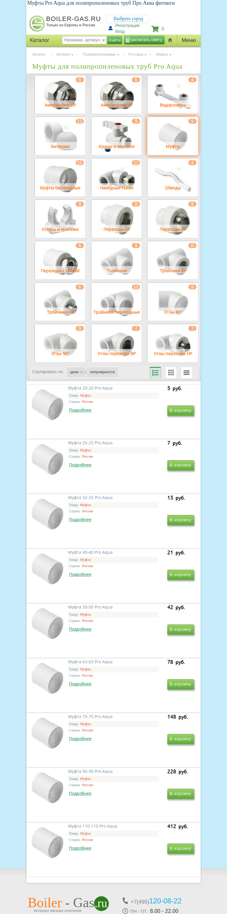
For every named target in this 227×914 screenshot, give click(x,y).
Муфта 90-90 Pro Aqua (145, 701)
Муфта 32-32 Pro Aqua (65, 531)
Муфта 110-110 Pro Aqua (67, 786)
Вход (120, 31)
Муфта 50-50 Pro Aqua (65, 616)
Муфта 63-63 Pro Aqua (145, 616)
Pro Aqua (136, 54)
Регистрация (127, 25)
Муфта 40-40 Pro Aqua (145, 531)
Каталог (39, 54)
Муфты (162, 54)
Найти (115, 40)
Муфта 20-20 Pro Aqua (65, 445)
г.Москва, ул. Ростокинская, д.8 (60, 864)
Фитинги (63, 54)
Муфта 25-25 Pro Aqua (145, 445)
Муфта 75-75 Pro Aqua (65, 701)
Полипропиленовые (99, 54)
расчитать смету (146, 39)
